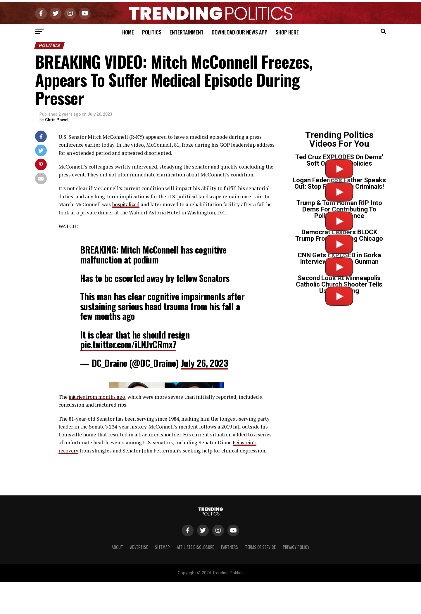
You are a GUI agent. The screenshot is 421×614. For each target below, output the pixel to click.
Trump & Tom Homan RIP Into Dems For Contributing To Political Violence (339, 209)
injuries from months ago (98, 511)
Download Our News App (240, 32)
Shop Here (287, 32)
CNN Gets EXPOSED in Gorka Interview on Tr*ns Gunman (339, 258)
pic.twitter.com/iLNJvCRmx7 (128, 344)
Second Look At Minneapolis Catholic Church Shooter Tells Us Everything (339, 284)
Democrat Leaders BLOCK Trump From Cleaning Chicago (339, 235)
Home (128, 32)
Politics (151, 32)
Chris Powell (57, 119)
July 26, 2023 (204, 362)
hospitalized (126, 204)
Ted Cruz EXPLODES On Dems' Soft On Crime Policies (339, 160)
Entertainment (186, 32)
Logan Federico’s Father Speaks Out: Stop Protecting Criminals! (339, 183)
